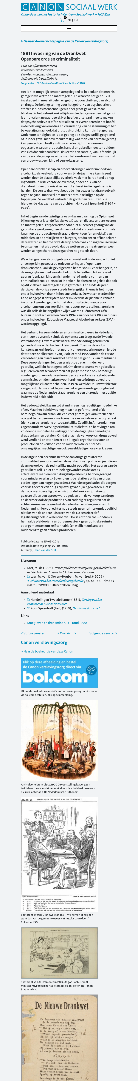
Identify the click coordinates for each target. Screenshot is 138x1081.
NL (69, 20)
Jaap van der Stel (45, 550)
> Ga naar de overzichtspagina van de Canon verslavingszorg (64, 41)
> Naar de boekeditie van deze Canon (47, 651)
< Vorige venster (32, 633)
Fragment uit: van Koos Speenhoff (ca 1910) (53, 83)
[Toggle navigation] (69, 29)
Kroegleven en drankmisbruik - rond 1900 (57, 623)
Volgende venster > (103, 633)
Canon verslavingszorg (44, 642)
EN (76, 20)
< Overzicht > (66, 633)
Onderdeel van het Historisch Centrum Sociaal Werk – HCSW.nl (65, 14)
